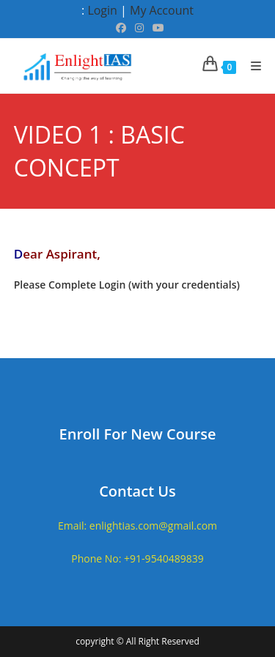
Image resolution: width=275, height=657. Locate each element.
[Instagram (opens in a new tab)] (139, 27)
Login (102, 10)
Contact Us (137, 491)
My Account (162, 10)
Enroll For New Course (137, 434)
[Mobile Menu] (251, 66)
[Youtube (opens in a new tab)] (156, 27)
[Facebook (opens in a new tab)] (121, 27)
